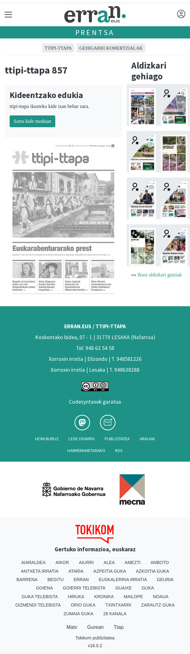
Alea (109, 562)
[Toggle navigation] (8, 14)
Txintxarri (118, 604)
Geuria (165, 579)
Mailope (133, 596)
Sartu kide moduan (32, 121)
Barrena (27, 579)
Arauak (147, 438)
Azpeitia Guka (109, 571)
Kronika (104, 596)
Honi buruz (47, 438)
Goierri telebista (84, 587)
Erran (81, 579)
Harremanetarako (86, 450)
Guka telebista (40, 596)
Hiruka (76, 596)
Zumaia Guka (78, 613)
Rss (119, 450)
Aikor (62, 562)
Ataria (76, 571)
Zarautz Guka (157, 604)
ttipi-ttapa (58, 48)
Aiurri (86, 562)
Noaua (161, 596)
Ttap (119, 627)
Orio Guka (83, 604)
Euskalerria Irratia (123, 579)
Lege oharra (82, 438)
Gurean (95, 627)
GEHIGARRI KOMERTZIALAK (111, 48)
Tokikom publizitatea (95, 637)
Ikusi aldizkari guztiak (160, 274)
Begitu (56, 579)
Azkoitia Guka (152, 571)
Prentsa (95, 32)
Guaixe (123, 587)
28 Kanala (114, 613)
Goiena (44, 587)
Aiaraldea (33, 562)
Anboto (160, 562)
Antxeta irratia (40, 571)
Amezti (133, 562)
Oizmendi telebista (38, 604)
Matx (71, 627)
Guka (148, 587)
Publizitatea (117, 438)
